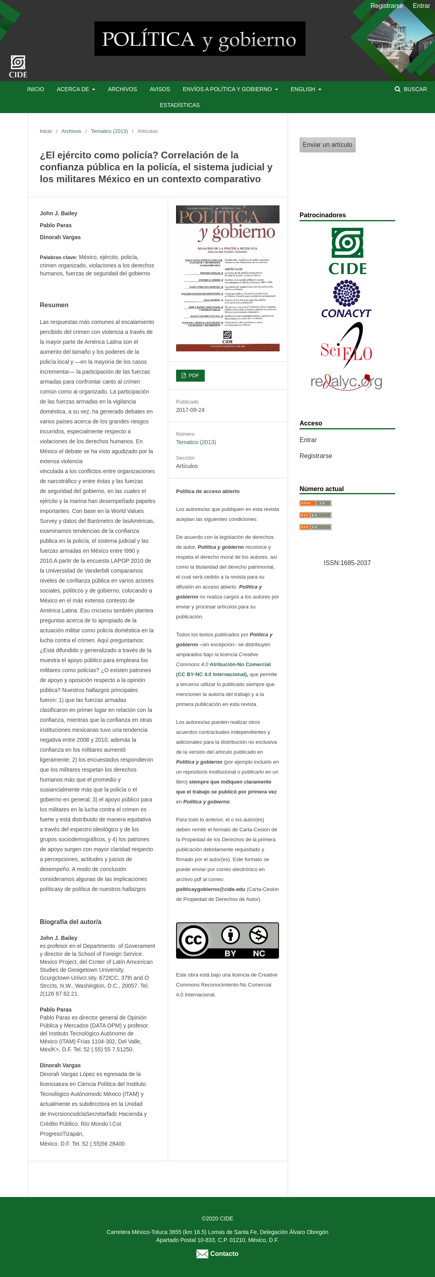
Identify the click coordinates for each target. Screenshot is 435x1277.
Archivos (122, 89)
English (304, 89)
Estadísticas (180, 105)
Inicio (35, 89)
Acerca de (74, 89)
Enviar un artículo (328, 144)
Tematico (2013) (109, 131)
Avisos (160, 89)
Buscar (414, 89)
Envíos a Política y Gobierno (228, 89)
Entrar (421, 5)
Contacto (217, 1253)
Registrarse (386, 5)
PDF (193, 375)
